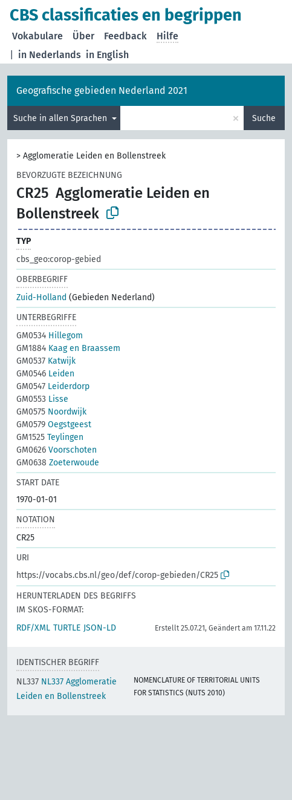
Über (83, 36)
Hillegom (49, 335)
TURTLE (66, 628)
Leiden (45, 374)
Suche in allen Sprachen (61, 118)
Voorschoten (56, 450)
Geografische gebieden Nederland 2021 (101, 90)
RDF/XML (33, 628)
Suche (264, 118)
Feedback (125, 36)
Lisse (42, 399)
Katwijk (46, 361)
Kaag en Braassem (68, 348)
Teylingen (49, 437)
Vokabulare (37, 36)
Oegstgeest (53, 424)
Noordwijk (51, 412)
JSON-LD (99, 628)
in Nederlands (49, 55)
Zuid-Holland (41, 297)
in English (107, 55)
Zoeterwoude (57, 462)
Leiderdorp (52, 386)
